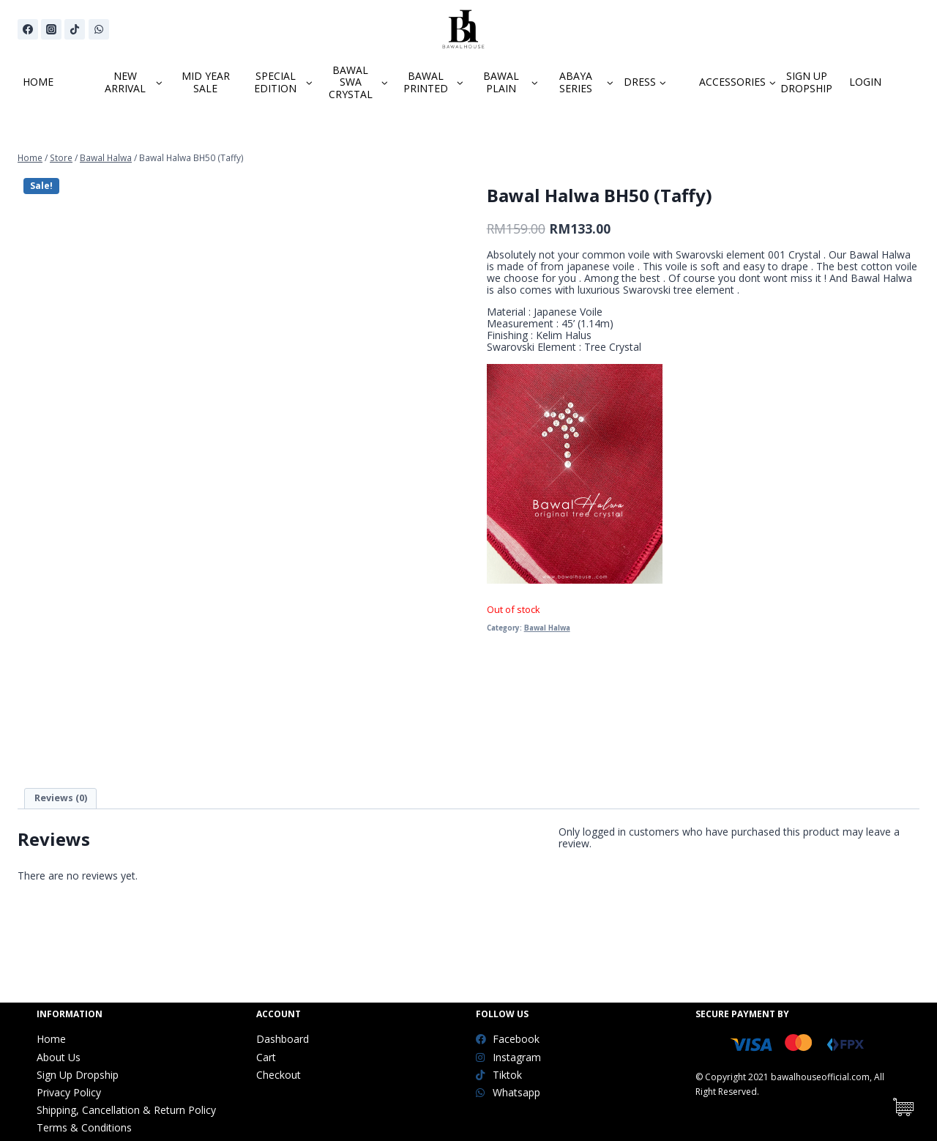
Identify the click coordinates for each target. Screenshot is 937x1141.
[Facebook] (28, 29)
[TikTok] (74, 29)
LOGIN (865, 82)
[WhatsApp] (99, 29)
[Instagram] (51, 29)
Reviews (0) (60, 798)
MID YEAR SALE (206, 81)
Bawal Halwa (547, 628)
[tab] (60, 798)
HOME (38, 82)
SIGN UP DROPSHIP (806, 81)
